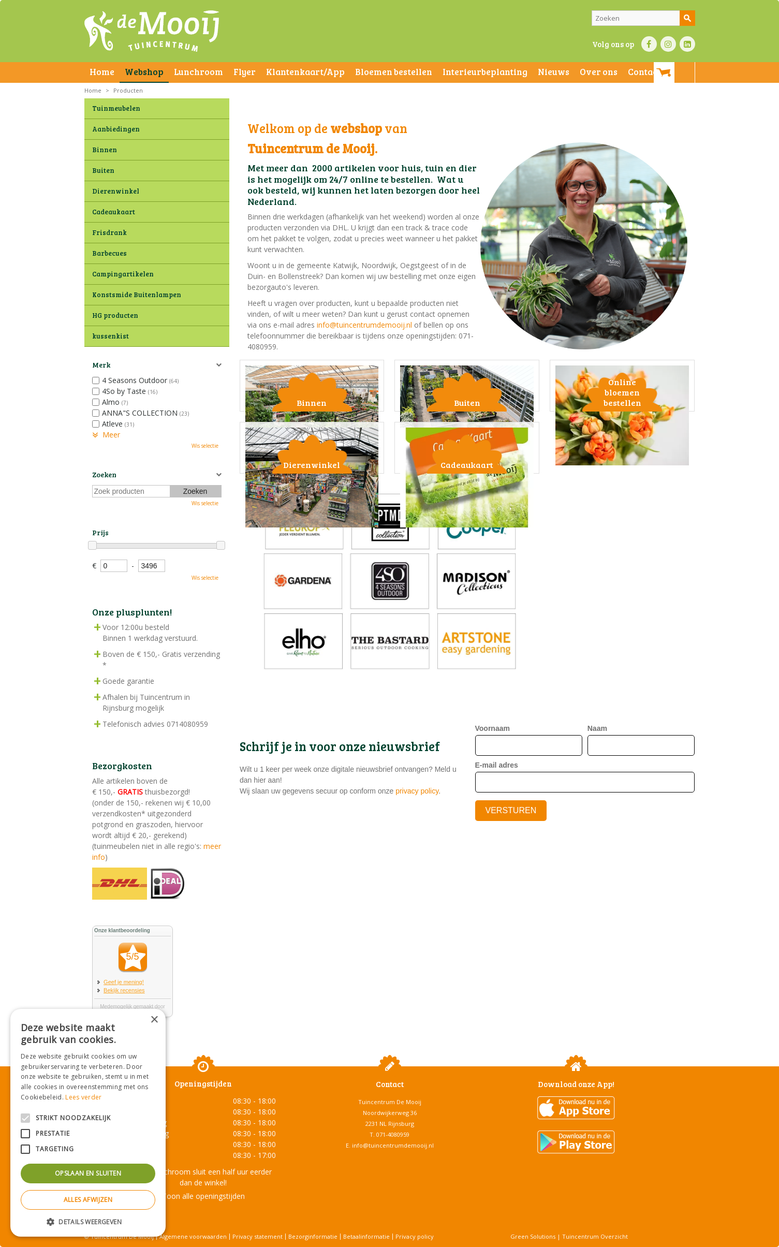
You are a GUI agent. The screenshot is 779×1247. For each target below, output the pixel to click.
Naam (597, 847)
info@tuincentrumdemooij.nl (364, 325)
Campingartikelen (123, 273)
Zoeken (104, 474)
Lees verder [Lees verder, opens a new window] (83, 1097)
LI (687, 44)
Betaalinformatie (366, 1236)
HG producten (115, 315)
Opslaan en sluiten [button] (88, 1173)
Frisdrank (109, 232)
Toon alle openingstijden (203, 1196)
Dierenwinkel (115, 191)
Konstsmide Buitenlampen (136, 294)
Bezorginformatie (312, 1236)
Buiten (103, 170)
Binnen (104, 149)
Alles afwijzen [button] (88, 1199)
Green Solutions (532, 1236)
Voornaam (492, 847)
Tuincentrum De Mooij (389, 1102)
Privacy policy (414, 1236)
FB (649, 44)
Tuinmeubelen (116, 108)
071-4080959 (392, 1134)
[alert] (88, 1123)
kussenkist (110, 336)
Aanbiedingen (116, 129)
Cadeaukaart (113, 211)
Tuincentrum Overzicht (595, 1236)
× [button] (154, 1020)
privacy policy (416, 910)
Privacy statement (257, 1236)
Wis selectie (205, 446)
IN (668, 44)
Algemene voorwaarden (193, 1236)
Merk (101, 365)
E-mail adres (496, 884)
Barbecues (109, 253)
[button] (88, 1221)
